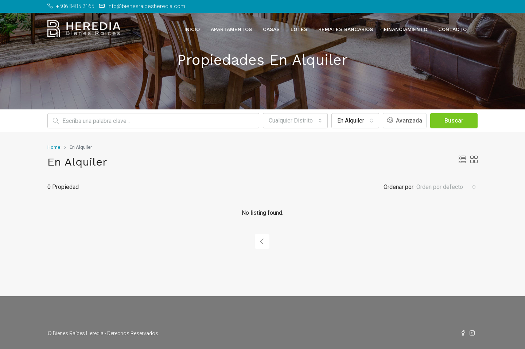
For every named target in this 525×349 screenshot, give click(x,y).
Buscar (453, 120)
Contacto (452, 29)
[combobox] (295, 120)
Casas (271, 29)
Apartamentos (231, 29)
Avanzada (404, 120)
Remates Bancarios (345, 29)
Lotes (299, 29)
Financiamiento (405, 29)
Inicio (192, 29)
